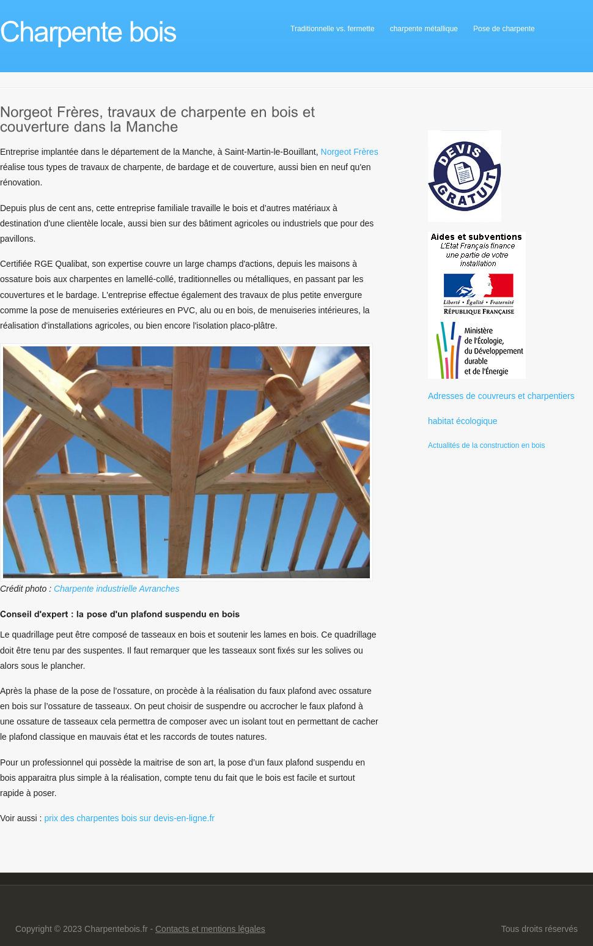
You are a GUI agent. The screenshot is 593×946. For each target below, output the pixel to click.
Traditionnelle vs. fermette (332, 28)
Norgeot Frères (349, 152)
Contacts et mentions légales (210, 929)
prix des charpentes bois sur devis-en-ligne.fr (129, 818)
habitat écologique (463, 421)
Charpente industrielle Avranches (116, 589)
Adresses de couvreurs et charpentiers (501, 396)
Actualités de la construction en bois (486, 445)
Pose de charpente (504, 28)
